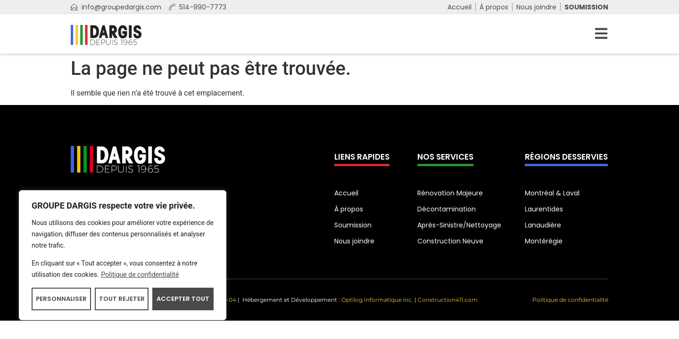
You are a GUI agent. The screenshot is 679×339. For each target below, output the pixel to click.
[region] (122, 255)
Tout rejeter (122, 298)
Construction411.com (448, 299)
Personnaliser (61, 298)
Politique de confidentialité (140, 274)
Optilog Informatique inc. (377, 299)
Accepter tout (183, 298)
